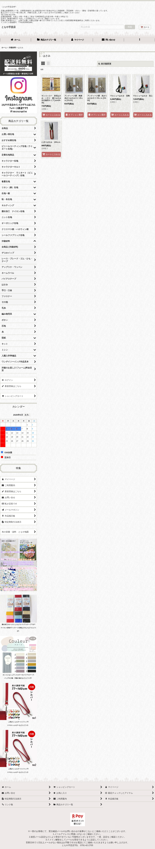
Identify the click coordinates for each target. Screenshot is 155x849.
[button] (139, 40)
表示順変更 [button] (104, 64)
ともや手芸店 (8, 27)
